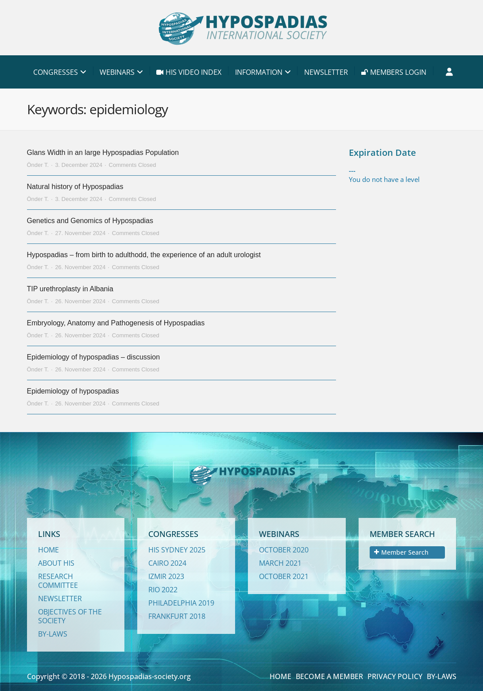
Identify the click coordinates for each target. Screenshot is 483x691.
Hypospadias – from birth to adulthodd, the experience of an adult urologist (144, 255)
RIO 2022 (163, 589)
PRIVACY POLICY (394, 676)
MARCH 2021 (280, 563)
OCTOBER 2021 (284, 576)
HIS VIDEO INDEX (188, 72)
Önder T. (38, 165)
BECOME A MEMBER (329, 676)
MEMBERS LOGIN (393, 72)
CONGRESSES (55, 72)
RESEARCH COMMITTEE (58, 580)
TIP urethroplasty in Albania (70, 289)
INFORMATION (258, 72)
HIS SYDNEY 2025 (176, 550)
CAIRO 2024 (167, 563)
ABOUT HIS (56, 563)
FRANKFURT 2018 (176, 616)
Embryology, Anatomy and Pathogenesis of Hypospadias (116, 323)
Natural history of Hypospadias (75, 186)
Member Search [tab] (401, 552)
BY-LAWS (52, 634)
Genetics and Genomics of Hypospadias (90, 220)
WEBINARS (117, 72)
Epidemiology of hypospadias (73, 391)
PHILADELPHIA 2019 (181, 603)
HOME (48, 550)
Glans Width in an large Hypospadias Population (103, 152)
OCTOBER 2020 (284, 550)
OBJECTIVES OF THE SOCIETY (70, 616)
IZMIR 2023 (166, 576)
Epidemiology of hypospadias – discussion (93, 357)
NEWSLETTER (326, 72)
